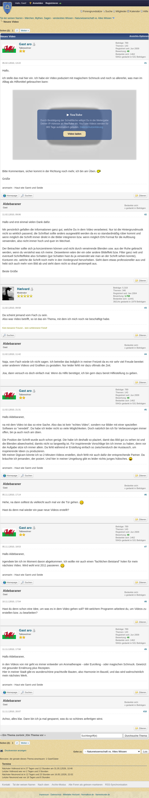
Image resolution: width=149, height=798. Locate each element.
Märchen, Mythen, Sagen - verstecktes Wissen (49, 18)
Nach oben (43, 784)
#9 (145, 649)
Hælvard (23, 289)
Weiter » (25, 30)
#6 (145, 494)
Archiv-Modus (59, 784)
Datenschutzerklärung (91, 127)
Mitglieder (119, 11)
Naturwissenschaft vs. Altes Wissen (93, 18)
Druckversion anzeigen (15, 750)
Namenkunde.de (102, 795)
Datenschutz (56, 795)
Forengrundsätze (91, 11)
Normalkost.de (87, 795)
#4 (145, 354)
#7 (145, 546)
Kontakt (6, 784)
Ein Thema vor (35, 735)
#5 (145, 409)
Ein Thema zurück (13, 735)
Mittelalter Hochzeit (71, 795)
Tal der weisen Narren (11, 18)
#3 (145, 308)
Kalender (133, 11)
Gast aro (25, 44)
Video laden (74, 134)
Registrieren (52, 3)
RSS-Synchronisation (116, 784)
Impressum (44, 795)
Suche (108, 11)
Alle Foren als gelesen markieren (85, 784)
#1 (145, 63)
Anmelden (38, 3)
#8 (145, 601)
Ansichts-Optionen (139, 36)
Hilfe (144, 11)
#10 (145, 711)
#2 (145, 214)
